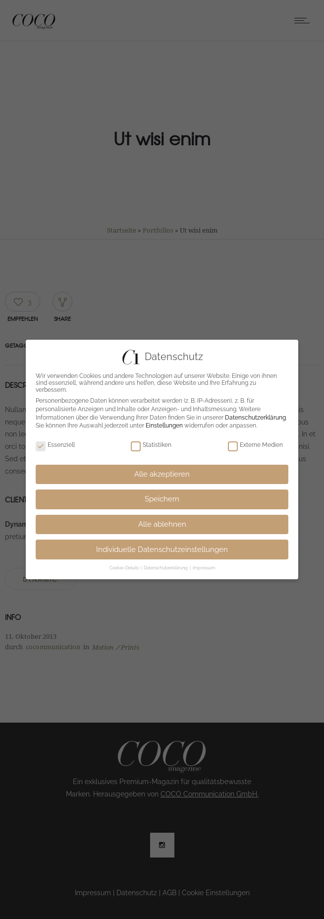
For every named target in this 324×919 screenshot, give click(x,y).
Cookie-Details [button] (124, 567)
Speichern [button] (162, 498)
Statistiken (151, 444)
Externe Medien (255, 444)
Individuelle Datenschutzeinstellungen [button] (162, 549)
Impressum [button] (204, 567)
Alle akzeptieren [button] (162, 474)
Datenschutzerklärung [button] (166, 567)
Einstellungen (164, 425)
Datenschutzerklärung (255, 417)
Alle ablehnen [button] (162, 524)
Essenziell (55, 444)
